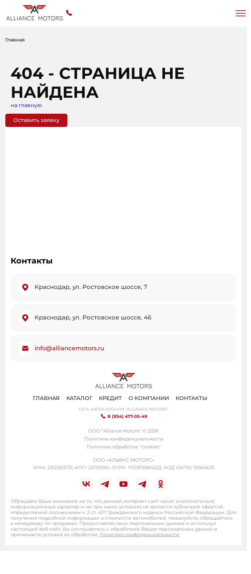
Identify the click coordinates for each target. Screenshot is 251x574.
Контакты (192, 398)
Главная (46, 398)
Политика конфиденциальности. (140, 535)
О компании (148, 398)
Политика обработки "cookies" (124, 447)
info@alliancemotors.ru (69, 348)
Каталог (79, 398)
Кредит (110, 398)
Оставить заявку (36, 120)
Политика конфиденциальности (123, 439)
